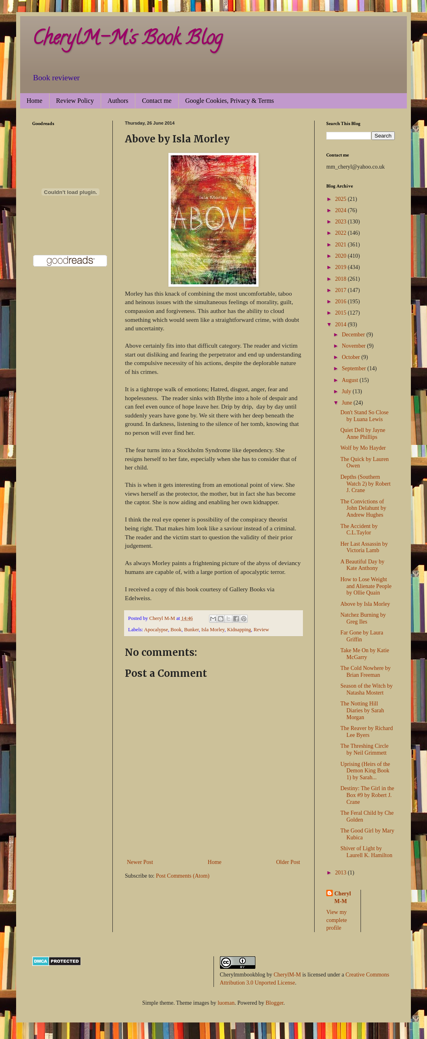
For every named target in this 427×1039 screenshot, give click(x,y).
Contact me (156, 100)
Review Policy (75, 100)
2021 (341, 245)
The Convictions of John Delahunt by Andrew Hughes (363, 508)
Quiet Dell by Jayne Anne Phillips (363, 433)
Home (34, 100)
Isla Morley (213, 629)
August (350, 380)
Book (175, 629)
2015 (341, 313)
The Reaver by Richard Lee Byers (366, 731)
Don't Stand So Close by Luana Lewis (364, 415)
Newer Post (140, 862)
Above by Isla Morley (365, 604)
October (351, 357)
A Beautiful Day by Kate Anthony (362, 565)
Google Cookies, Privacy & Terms (229, 100)
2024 (341, 210)
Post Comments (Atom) (182, 876)
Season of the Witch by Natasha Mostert (366, 689)
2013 (341, 873)
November (354, 346)
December (354, 335)
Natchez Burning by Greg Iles (363, 618)
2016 (341, 301)
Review (261, 629)
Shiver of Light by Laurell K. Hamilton (366, 851)
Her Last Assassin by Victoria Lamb (364, 547)
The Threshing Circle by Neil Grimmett (364, 749)
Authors (118, 100)
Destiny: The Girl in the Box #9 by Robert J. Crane (367, 795)
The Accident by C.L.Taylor (359, 529)
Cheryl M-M (342, 898)
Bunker (191, 629)
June (347, 403)
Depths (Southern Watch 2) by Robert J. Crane (365, 484)
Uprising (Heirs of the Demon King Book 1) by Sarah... (365, 771)
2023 (341, 222)
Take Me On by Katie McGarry (364, 653)
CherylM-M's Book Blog (127, 40)
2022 (341, 233)
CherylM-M (287, 975)
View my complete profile (336, 920)
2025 (341, 199)
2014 (341, 324)
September (354, 368)
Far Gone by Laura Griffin (361, 636)
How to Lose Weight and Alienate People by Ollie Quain (366, 586)
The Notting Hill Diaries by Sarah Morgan (362, 710)
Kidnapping (239, 629)
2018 (341, 279)
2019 (341, 267)
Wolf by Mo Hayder (363, 448)
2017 (341, 290)
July (347, 391)
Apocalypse (156, 629)
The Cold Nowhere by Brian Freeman (365, 671)
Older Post (288, 862)
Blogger (274, 1003)
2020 (341, 256)
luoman (226, 1003)
